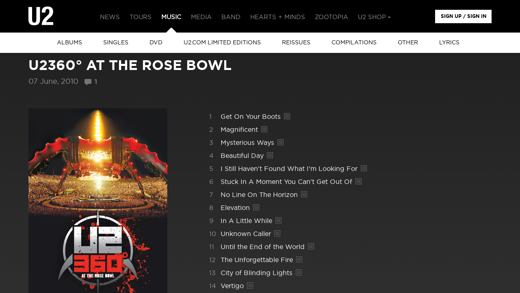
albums (69, 43)
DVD (156, 43)
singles (115, 43)
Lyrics (449, 43)
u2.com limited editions (222, 43)
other (408, 43)
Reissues (296, 43)
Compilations (354, 43)
